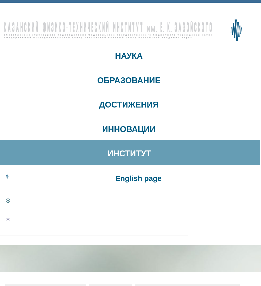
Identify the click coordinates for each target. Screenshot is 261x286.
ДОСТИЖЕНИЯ (129, 104)
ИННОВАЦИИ (129, 129)
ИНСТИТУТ (129, 153)
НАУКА (129, 56)
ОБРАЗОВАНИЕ (128, 80)
